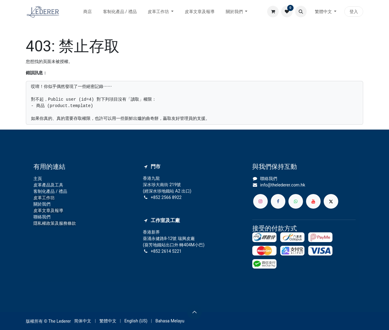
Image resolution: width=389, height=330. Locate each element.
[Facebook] (278, 201)
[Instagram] (260, 201)
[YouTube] (313, 201)
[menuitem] (88, 11)
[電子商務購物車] (273, 11)
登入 (353, 11)
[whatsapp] (295, 201)
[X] (331, 201)
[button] (301, 11)
